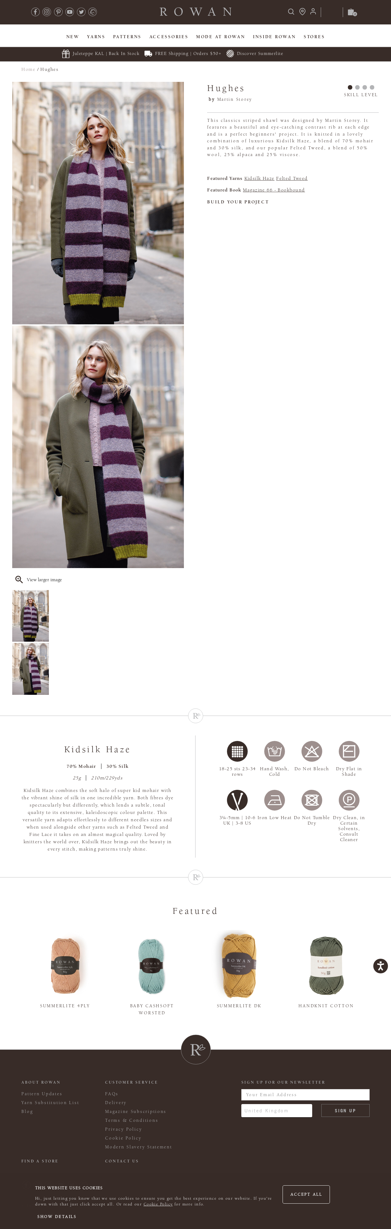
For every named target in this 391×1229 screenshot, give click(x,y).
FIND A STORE (40, 1161)
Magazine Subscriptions (135, 1111)
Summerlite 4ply (65, 1005)
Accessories (168, 36)
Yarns (96, 36)
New (72, 36)
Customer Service (131, 1082)
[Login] (313, 13)
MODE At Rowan (220, 36)
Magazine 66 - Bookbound (274, 190)
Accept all (306, 1194)
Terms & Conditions (131, 1120)
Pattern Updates (41, 1093)
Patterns (127, 36)
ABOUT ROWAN (41, 1082)
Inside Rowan (274, 36)
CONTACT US (122, 1161)
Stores (314, 36)
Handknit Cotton (326, 1005)
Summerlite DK (239, 1005)
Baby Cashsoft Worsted (152, 1009)
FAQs (112, 1093)
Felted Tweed (292, 178)
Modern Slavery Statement (138, 1147)
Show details (57, 1216)
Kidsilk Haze (259, 178)
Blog (27, 1111)
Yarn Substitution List (50, 1102)
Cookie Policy (158, 1204)
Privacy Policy (123, 1129)
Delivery (116, 1102)
